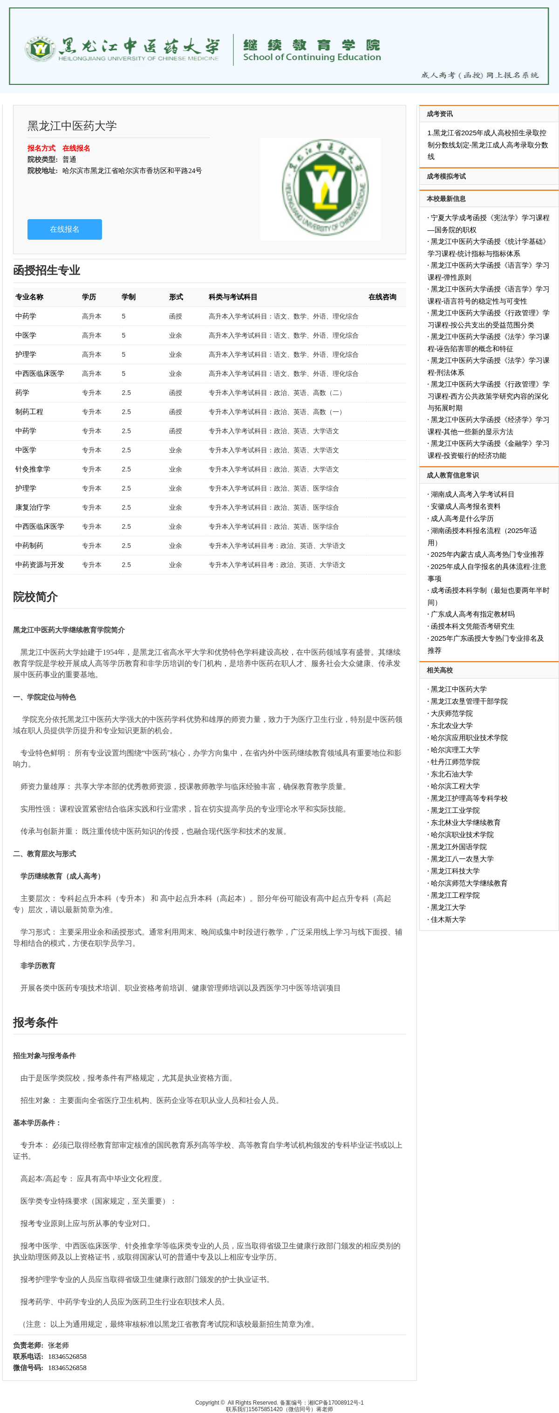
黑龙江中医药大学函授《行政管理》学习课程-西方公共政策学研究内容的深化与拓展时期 (489, 396)
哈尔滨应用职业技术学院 (469, 737)
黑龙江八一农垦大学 (462, 859)
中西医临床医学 (39, 373)
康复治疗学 (32, 507)
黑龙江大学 (448, 907)
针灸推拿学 (32, 469)
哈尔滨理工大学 (455, 750)
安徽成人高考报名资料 (466, 506)
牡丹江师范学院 (455, 762)
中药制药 (29, 545)
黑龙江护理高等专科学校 (469, 798)
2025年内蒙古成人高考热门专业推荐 (487, 554)
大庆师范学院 (452, 713)
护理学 (25, 354)
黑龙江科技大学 (455, 871)
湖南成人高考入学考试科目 (473, 494)
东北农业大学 (452, 725)
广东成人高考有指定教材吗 (473, 614)
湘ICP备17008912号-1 (336, 1402)
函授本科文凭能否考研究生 (473, 626)
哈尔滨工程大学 (455, 786)
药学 (22, 392)
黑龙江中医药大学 (459, 689)
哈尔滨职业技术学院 (462, 834)
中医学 (25, 335)
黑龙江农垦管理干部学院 (469, 701)
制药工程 (29, 412)
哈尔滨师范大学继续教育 (469, 883)
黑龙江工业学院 (455, 810)
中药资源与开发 (39, 564)
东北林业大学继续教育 (466, 822)
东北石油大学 (452, 774)
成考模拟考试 (446, 176)
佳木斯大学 (448, 919)
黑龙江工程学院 (455, 895)
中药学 (25, 316)
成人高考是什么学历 (462, 518)
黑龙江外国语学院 (459, 847)
